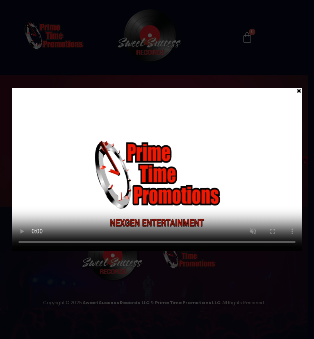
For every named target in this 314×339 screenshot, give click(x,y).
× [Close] (299, 90)
